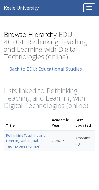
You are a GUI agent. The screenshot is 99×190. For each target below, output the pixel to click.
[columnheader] (27, 122)
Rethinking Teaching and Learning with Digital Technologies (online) (25, 141)
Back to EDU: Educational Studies (45, 69)
